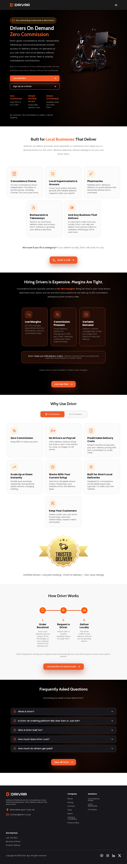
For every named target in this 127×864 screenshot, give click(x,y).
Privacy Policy (73, 823)
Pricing (70, 802)
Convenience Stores (94, 799)
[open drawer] (116, 5)
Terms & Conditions (72, 818)
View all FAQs (63, 774)
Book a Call (63, 263)
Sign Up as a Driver (34, 86)
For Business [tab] (52, 421)
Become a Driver (13, 841)
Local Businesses (92, 805)
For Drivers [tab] (75, 421)
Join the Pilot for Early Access (63, 677)
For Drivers (92, 809)
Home (70, 799)
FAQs (69, 810)
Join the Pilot (35, 78)
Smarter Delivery (13, 845)
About (70, 813)
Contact (71, 806)
